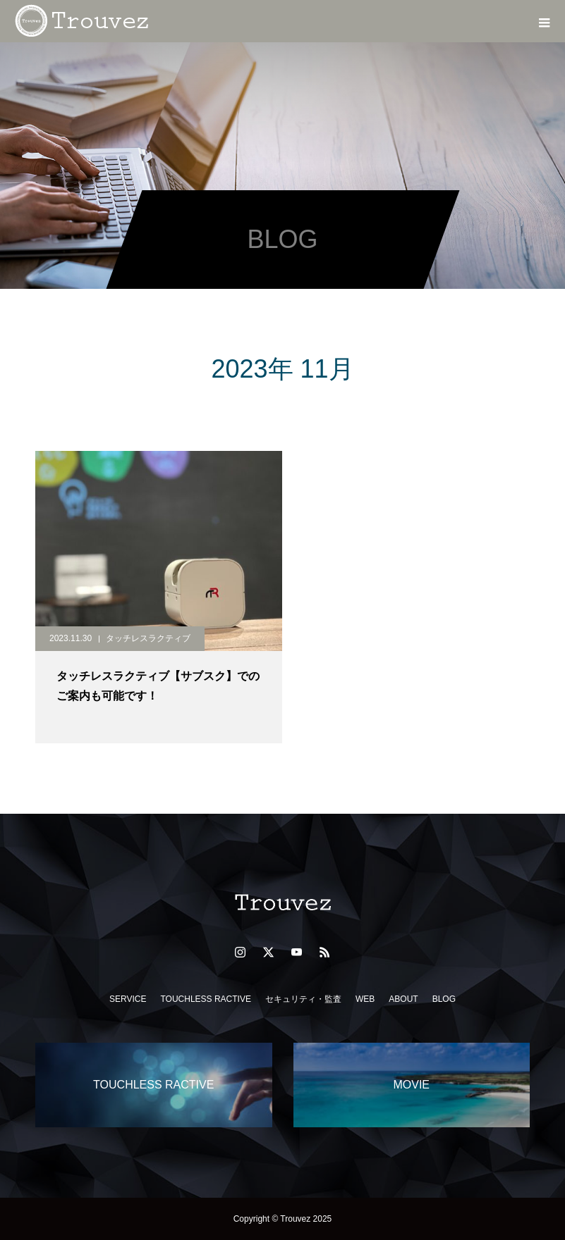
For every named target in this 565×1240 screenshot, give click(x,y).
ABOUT (403, 999)
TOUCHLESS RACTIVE (205, 999)
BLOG (444, 999)
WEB (365, 999)
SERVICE (127, 999)
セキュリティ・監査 (303, 999)
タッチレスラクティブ (148, 638)
